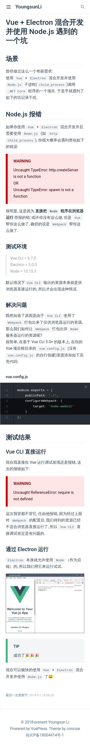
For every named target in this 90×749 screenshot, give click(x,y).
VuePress (39, 729)
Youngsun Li (58, 723)
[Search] (83, 7)
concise (73, 729)
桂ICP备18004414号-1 (45, 736)
